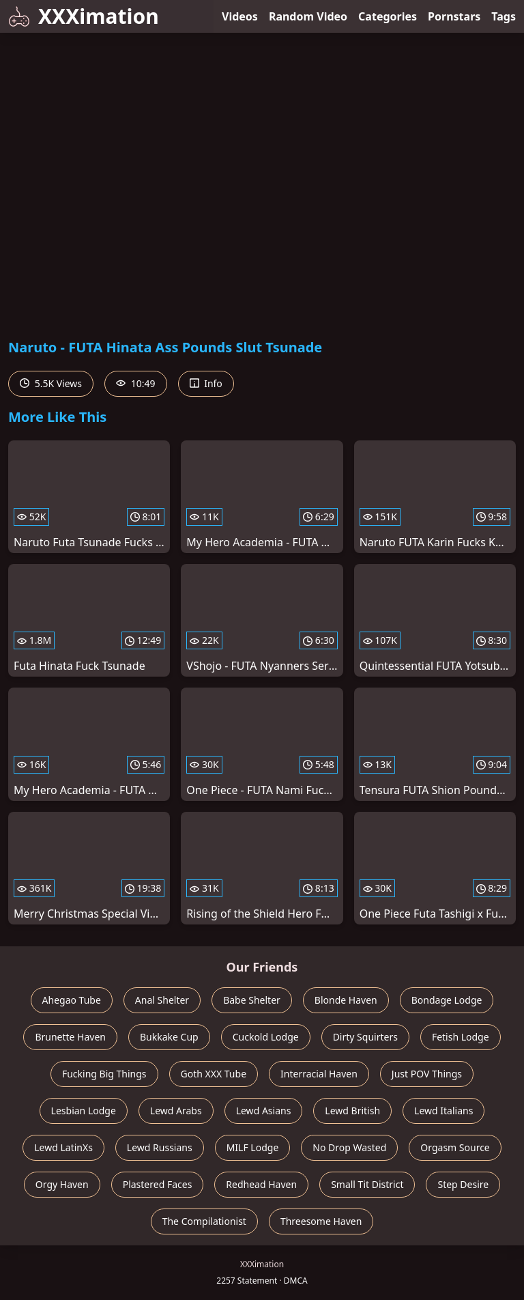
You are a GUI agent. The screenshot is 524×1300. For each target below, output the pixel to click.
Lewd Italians (443, 1110)
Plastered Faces (157, 1184)
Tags (503, 16)
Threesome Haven (321, 1221)
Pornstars (454, 16)
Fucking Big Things (104, 1073)
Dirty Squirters (365, 1036)
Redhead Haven (261, 1184)
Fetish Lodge (460, 1036)
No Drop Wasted (349, 1147)
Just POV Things (427, 1073)
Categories (387, 16)
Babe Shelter (251, 999)
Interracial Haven (319, 1073)
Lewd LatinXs (63, 1147)
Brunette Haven (70, 1036)
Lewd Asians (263, 1110)
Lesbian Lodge (83, 1110)
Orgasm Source (454, 1147)
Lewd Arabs (176, 1110)
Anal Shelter (162, 999)
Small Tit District (367, 1184)
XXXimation (83, 16)
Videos (240, 16)
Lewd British (352, 1110)
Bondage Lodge (446, 999)
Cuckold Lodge (266, 1036)
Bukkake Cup (169, 1036)
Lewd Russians (159, 1147)
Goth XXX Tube (214, 1073)
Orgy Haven (62, 1184)
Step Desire (463, 1184)
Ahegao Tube (71, 999)
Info (206, 383)
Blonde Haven (346, 999)
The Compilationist (204, 1221)
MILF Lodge (253, 1147)
